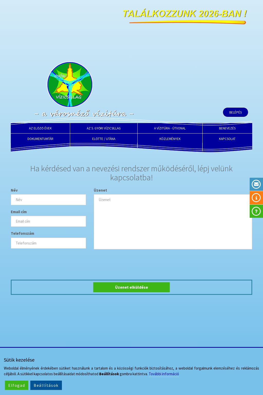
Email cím (19, 211)
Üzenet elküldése (131, 287)
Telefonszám (22, 233)
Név (14, 190)
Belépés (235, 112)
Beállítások (46, 385)
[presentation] (50, 263)
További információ (164, 373)
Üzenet (100, 190)
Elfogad (16, 385)
